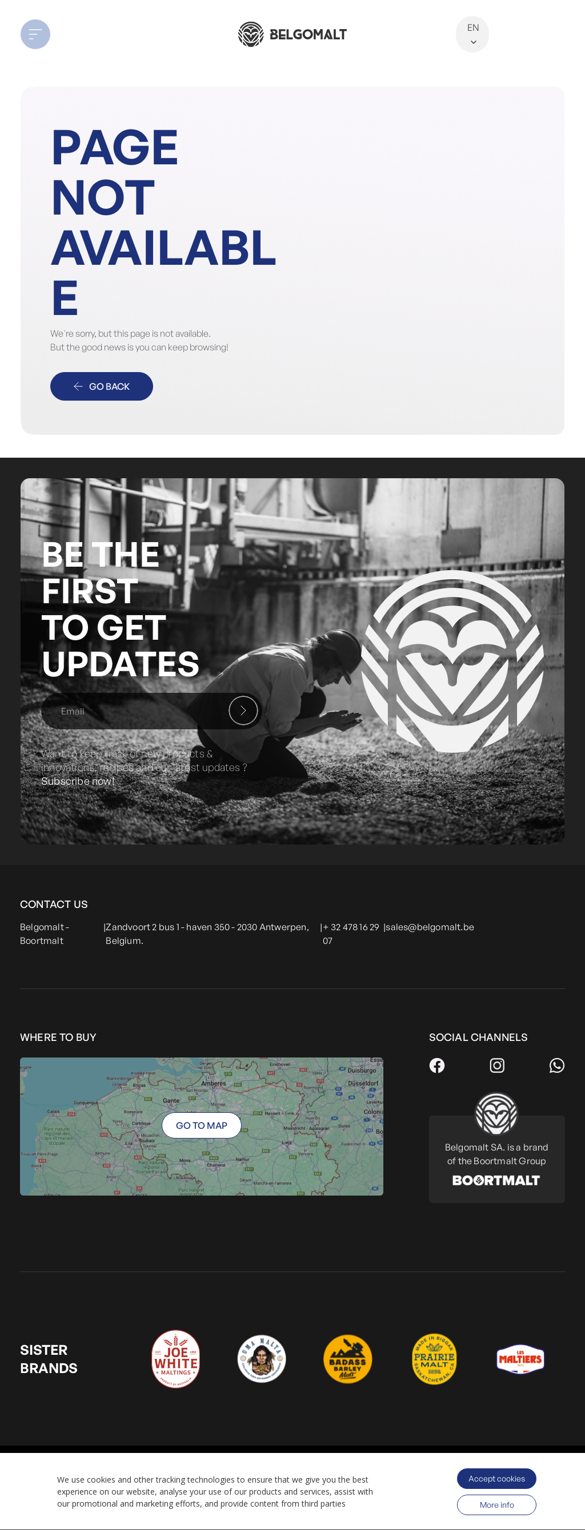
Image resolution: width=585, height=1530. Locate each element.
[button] (75, 34)
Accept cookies (496, 1478)
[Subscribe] (243, 710)
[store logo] (292, 34)
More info (497, 1504)
